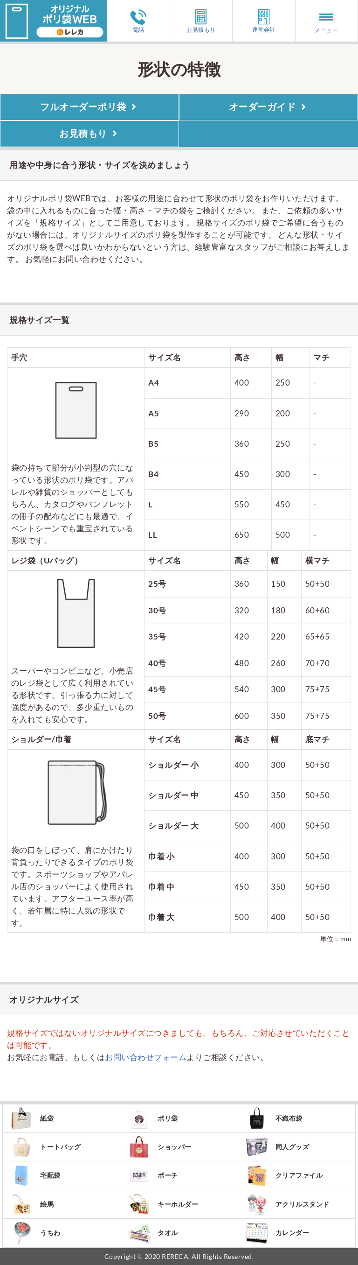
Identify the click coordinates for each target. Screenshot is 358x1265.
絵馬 (32, 1204)
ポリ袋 (152, 1118)
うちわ (35, 1233)
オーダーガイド (268, 107)
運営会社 (263, 21)
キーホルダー (162, 1204)
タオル (152, 1233)
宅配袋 (35, 1175)
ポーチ (152, 1175)
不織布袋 (274, 1118)
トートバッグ (45, 1147)
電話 (138, 21)
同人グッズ (277, 1147)
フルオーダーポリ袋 (89, 107)
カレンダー (277, 1233)
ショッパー (159, 1147)
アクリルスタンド (287, 1204)
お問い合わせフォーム (145, 1057)
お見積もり (201, 21)
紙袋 (32, 1118)
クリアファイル (284, 1176)
